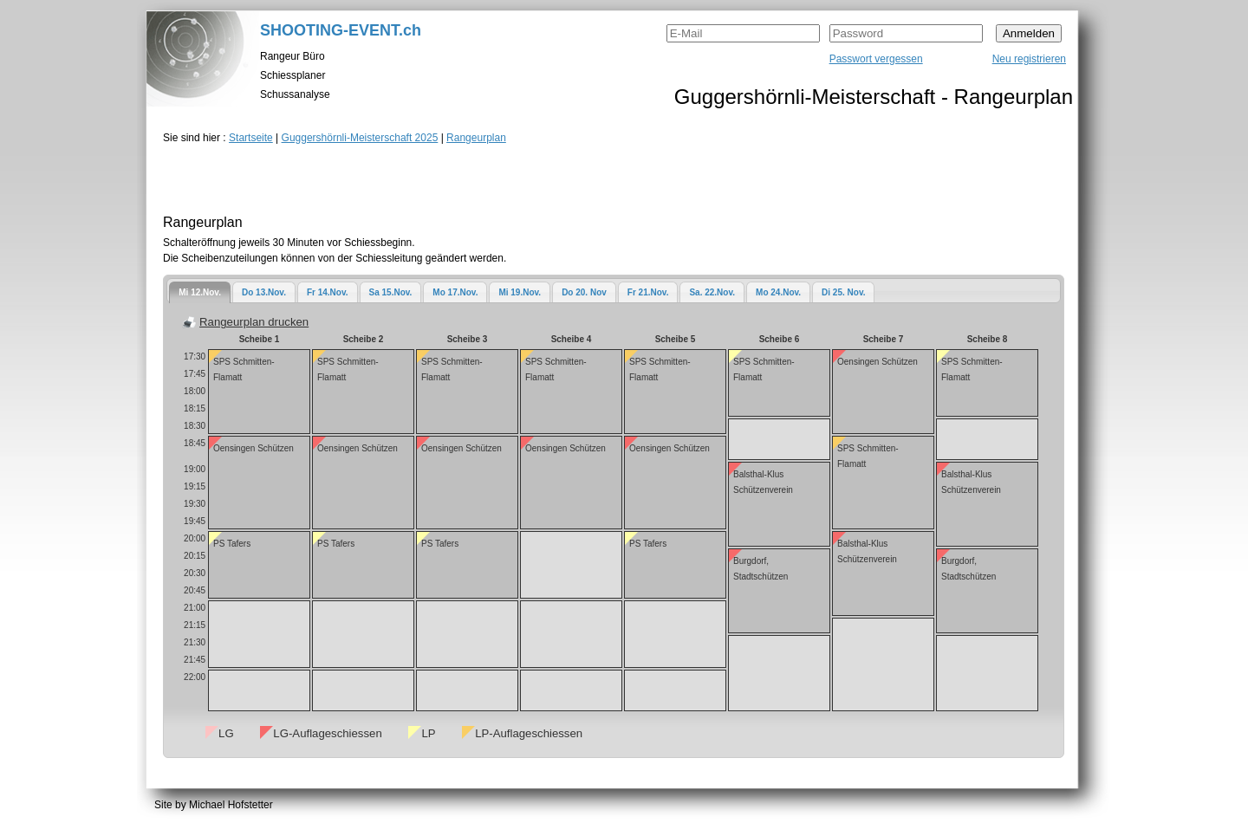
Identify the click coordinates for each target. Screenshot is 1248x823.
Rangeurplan (476, 138)
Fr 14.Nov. (327, 292)
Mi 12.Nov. (200, 292)
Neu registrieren (1029, 59)
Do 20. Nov (584, 292)
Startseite (251, 138)
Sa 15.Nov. (391, 292)
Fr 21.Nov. (648, 292)
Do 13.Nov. (264, 292)
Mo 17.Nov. (455, 292)
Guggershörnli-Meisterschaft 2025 (360, 138)
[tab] (200, 292)
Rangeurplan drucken (254, 321)
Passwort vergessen (876, 59)
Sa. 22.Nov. (712, 292)
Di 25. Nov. (843, 292)
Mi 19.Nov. (519, 292)
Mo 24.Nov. (778, 292)
